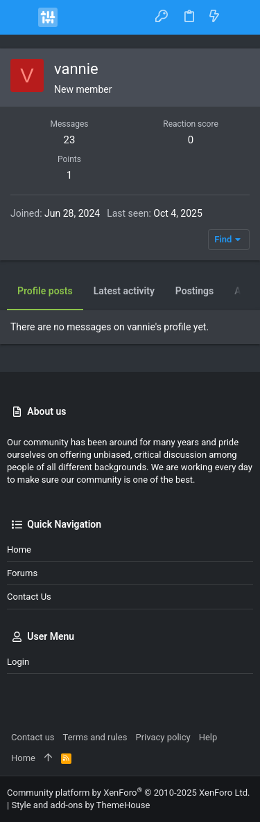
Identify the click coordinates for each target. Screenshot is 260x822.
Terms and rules (95, 737)
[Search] (239, 17)
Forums (22, 573)
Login (18, 661)
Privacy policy (162, 737)
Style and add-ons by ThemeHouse (80, 805)
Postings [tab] (194, 290)
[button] (21, 17)
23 (70, 140)
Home (19, 549)
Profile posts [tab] (45, 290)
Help (208, 737)
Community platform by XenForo (128, 792)
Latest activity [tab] (124, 290)
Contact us (29, 596)
